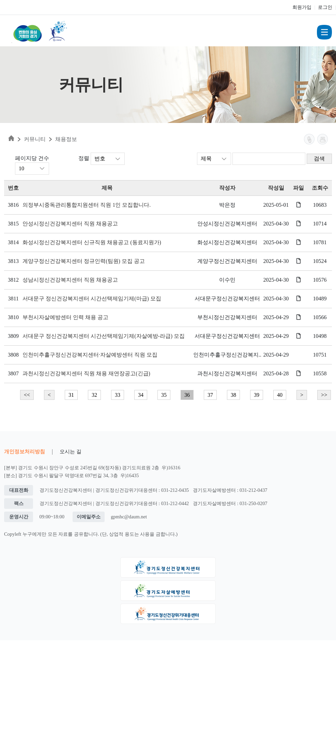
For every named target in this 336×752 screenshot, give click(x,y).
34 (140, 395)
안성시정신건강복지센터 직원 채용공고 (70, 223)
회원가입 (301, 7)
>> (324, 395)
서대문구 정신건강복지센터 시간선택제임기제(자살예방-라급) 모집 (103, 336)
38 (233, 395)
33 (117, 395)
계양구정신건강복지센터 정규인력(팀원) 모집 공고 (83, 261)
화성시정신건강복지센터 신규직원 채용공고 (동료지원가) (91, 242)
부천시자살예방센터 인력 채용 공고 (65, 317)
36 (187, 395)
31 (71, 395)
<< (27, 395)
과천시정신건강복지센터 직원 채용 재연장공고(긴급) (86, 373)
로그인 (325, 7)
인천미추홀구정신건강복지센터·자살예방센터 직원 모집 (89, 355)
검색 (319, 158)
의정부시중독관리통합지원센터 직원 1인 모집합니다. (86, 205)
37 (210, 395)
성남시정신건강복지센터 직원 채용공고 (70, 280)
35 (164, 395)
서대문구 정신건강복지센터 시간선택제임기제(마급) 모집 (91, 298)
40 (279, 395)
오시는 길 (70, 451)
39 (256, 395)
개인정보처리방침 (24, 451)
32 (94, 395)
